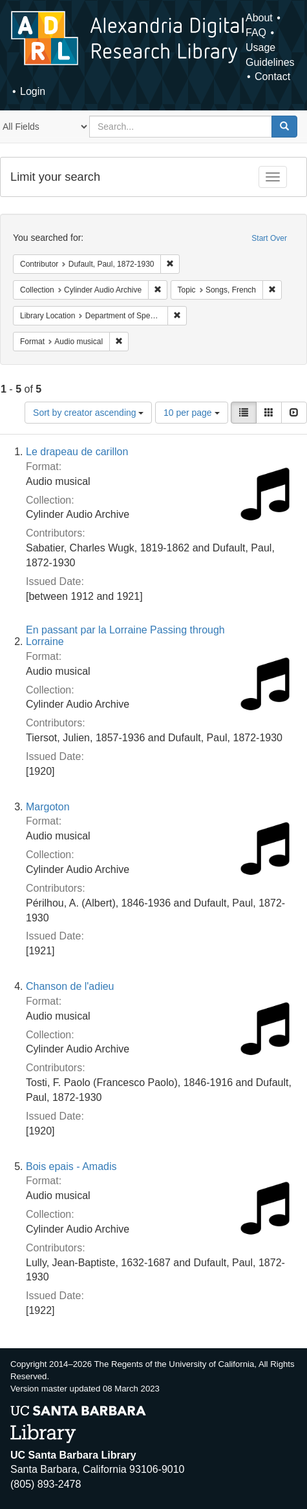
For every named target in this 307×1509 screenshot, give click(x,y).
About (259, 17)
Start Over (269, 238)
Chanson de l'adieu (70, 986)
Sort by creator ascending (88, 412)
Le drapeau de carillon (77, 451)
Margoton (48, 806)
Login (32, 91)
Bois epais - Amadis (71, 1166)
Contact (272, 76)
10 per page (192, 412)
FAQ (256, 32)
